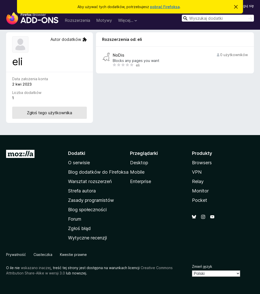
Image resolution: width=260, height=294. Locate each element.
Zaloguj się (245, 6)
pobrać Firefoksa (165, 7)
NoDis (118, 55)
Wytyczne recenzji (87, 237)
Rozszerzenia (77, 20)
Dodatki (76, 153)
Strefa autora (82, 190)
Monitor (200, 190)
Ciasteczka (43, 254)
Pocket (199, 200)
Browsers (202, 162)
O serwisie (79, 162)
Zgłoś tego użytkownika (49, 112)
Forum (74, 219)
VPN (197, 172)
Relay (198, 181)
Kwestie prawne (73, 254)
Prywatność (16, 254)
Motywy (104, 20)
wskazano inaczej (36, 268)
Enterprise (140, 181)
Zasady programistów (91, 200)
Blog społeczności (87, 209)
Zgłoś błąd (79, 228)
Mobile (137, 172)
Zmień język (202, 266)
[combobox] (218, 18)
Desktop (139, 162)
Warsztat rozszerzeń (90, 181)
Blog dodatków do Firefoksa (98, 172)
